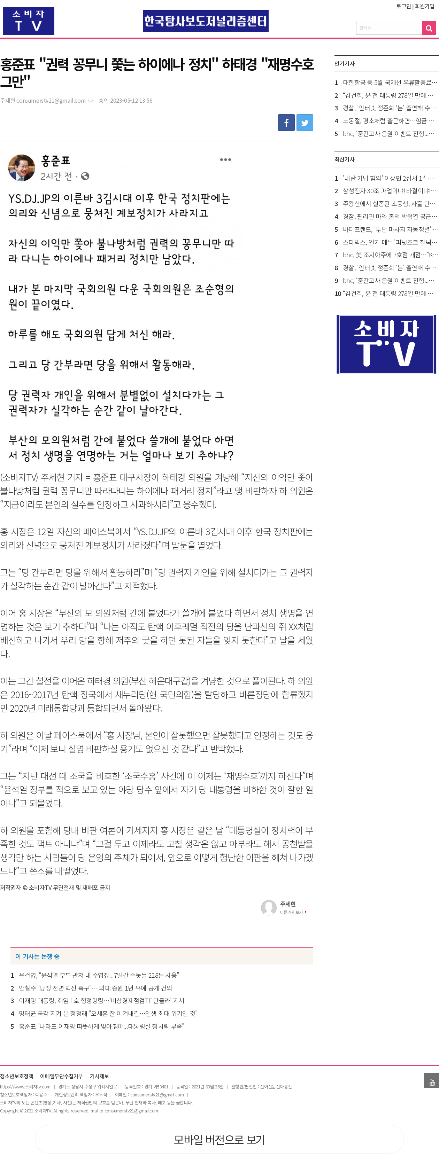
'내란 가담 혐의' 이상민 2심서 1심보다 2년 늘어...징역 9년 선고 (391, 177)
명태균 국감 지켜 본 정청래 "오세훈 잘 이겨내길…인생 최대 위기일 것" (108, 1013)
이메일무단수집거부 (61, 1076)
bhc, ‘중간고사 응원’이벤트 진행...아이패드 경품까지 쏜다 (391, 133)
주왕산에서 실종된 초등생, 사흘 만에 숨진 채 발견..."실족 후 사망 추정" (391, 203)
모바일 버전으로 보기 (219, 1139)
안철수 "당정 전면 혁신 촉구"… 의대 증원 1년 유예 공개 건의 (95, 987)
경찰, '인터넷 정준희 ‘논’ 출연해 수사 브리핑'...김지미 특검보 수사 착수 (391, 107)
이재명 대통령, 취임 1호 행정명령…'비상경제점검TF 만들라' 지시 (101, 1000)
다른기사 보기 (291, 912)
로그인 (403, 6)
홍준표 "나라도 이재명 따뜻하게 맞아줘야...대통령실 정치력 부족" (101, 1026)
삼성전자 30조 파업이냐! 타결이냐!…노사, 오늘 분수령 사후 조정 (391, 190)
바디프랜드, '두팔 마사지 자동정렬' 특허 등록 (391, 229)
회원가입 (425, 6)
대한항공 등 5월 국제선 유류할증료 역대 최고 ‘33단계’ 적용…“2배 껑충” (391, 82)
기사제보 (99, 1076)
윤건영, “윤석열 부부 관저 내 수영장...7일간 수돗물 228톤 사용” (99, 974)
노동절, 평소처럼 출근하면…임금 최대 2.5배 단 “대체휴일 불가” (391, 120)
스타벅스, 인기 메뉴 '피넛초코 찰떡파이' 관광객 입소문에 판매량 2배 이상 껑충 (391, 242)
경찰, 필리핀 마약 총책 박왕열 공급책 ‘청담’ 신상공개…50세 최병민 (391, 216)
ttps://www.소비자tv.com (26, 1086)
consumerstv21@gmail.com (55, 100)
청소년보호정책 (16, 1076)
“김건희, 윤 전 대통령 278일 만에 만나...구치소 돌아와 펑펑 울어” (391, 95)
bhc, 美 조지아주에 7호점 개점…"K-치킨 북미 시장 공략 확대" (391, 254)
